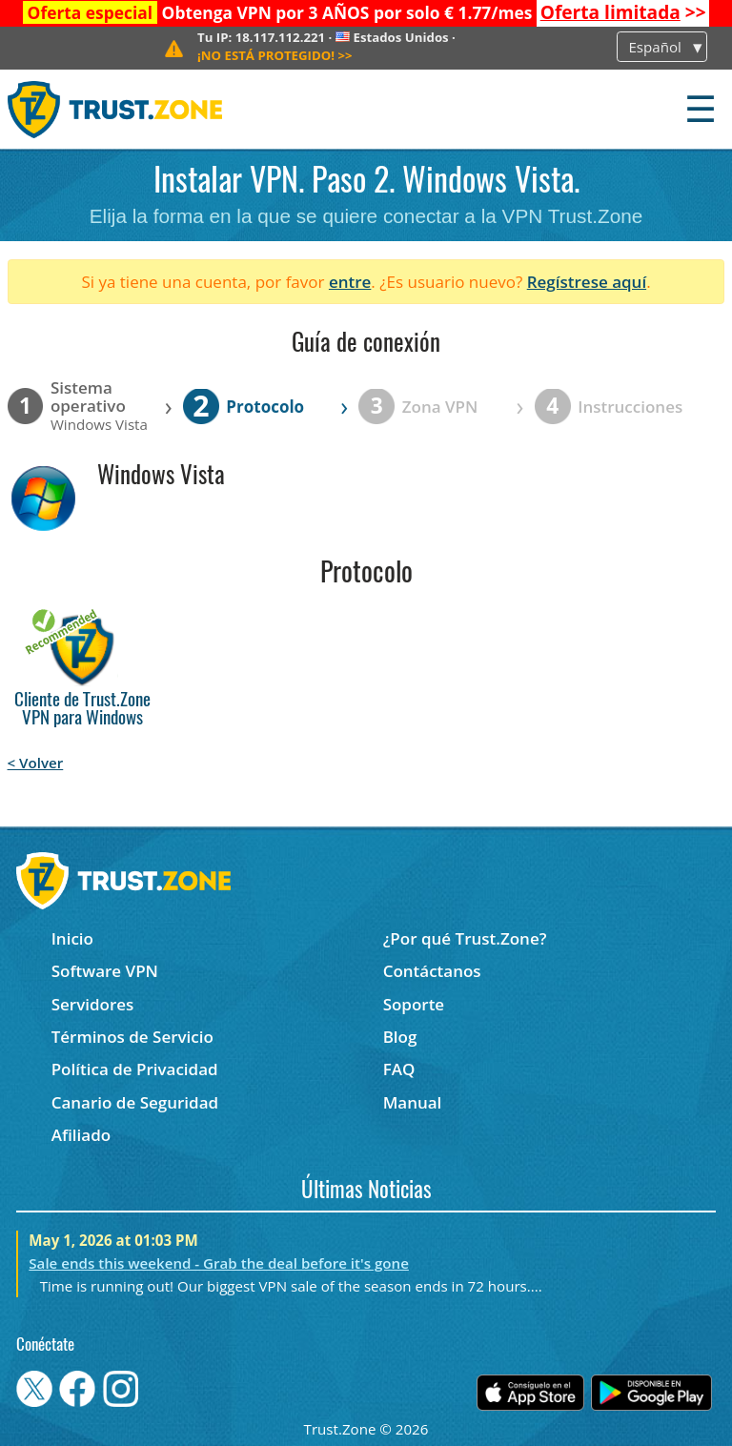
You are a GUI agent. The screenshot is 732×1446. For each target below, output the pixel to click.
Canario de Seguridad (134, 1102)
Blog (400, 1037)
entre (350, 282)
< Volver (36, 762)
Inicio (72, 938)
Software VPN (104, 971)
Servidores (92, 1004)
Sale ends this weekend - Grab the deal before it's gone (219, 1263)
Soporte (414, 1004)
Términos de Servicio (132, 1037)
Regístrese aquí (586, 282)
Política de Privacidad (134, 1069)
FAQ (399, 1069)
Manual (412, 1102)
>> (623, 12)
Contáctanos (432, 971)
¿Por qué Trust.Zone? (465, 938)
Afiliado (81, 1135)
